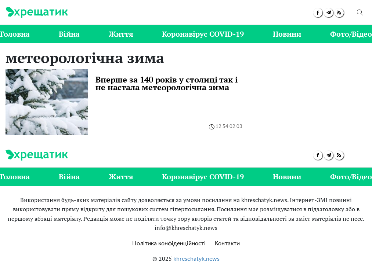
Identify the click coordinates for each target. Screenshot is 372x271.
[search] (359, 12)
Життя (121, 34)
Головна (15, 34)
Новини (287, 34)
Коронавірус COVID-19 (203, 34)
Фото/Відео (351, 34)
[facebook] (317, 12)
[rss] (339, 12)
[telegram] (328, 12)
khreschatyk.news (196, 259)
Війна (69, 34)
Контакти (227, 243)
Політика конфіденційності (169, 243)
